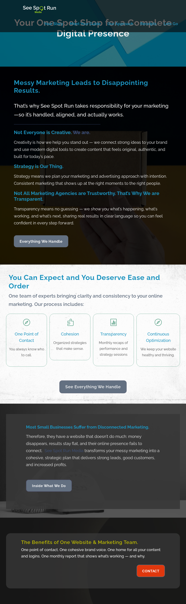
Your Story (53, 23)
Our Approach (120, 23)
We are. (81, 132)
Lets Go (171, 23)
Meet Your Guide (85, 23)
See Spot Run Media (64, 450)
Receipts (148, 23)
